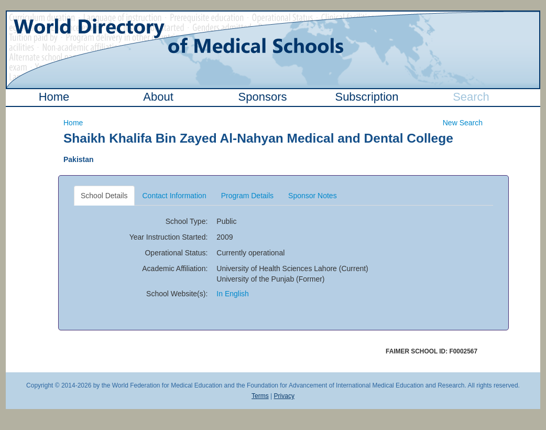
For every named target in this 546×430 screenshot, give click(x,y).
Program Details (247, 195)
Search (471, 96)
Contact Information (174, 195)
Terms (260, 396)
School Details (104, 195)
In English (232, 293)
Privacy (284, 396)
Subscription (366, 96)
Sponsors (262, 96)
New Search (463, 123)
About (158, 96)
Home (54, 96)
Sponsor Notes (312, 195)
